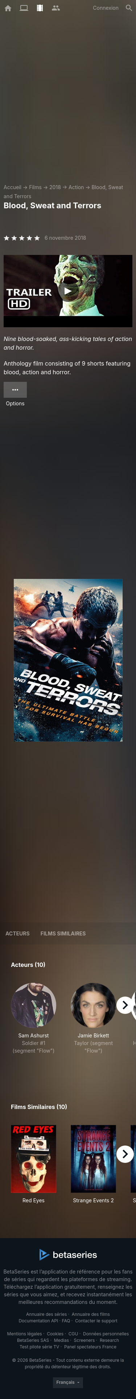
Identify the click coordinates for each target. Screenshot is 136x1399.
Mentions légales (24, 1333)
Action (76, 187)
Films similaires (63, 933)
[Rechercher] (129, 8)
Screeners (84, 1340)
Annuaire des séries (46, 1314)
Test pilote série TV (39, 1346)
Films (35, 187)
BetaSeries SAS (33, 1340)
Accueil (12, 187)
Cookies (55, 1333)
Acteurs (17, 933)
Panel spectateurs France (90, 1346)
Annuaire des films (91, 1314)
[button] (33, 1026)
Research (109, 1340)
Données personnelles (106, 1333)
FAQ (66, 1320)
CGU (73, 1333)
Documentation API (38, 1320)
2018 (55, 187)
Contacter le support (96, 1320)
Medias (61, 1340)
